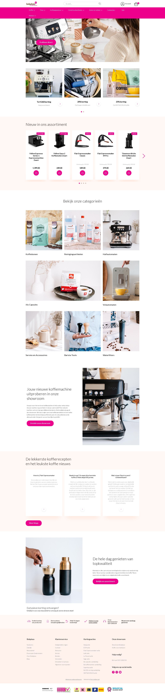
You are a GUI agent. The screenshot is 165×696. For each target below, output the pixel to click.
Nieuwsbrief (30, 650)
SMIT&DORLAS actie (90, 673)
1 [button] (81, 111)
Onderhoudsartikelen (75, 10)
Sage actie (87, 659)
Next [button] (144, 156)
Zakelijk (29, 648)
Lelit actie (86, 653)
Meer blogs (33, 523)
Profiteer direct (46, 42)
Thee (41, 10)
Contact (57, 648)
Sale (123, 10)
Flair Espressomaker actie (92, 650)
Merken (31, 16)
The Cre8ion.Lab (94, 679)
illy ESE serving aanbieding (92, 670)
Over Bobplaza (31, 656)
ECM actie (87, 648)
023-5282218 (122, 660)
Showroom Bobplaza (118, 645)
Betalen (57, 656)
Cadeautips (111, 10)
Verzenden (58, 659)
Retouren (58, 650)
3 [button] (83, 183)
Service (57, 653)
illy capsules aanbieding (91, 662)
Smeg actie (87, 645)
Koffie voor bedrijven (118, 648)
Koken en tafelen (94, 10)
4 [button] (85, 183)
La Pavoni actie (88, 656)
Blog (28, 659)
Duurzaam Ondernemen (34, 653)
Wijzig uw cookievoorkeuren (74, 679)
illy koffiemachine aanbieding (92, 664)
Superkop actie (88, 667)
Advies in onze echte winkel (93, 621)
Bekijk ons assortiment (105, 581)
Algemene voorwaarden (62, 664)
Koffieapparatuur (55, 10)
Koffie (31, 10)
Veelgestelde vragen (61, 645)
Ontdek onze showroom (40, 423)
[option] (44, 89)
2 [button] (83, 111)
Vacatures (30, 645)
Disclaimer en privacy (62, 662)
